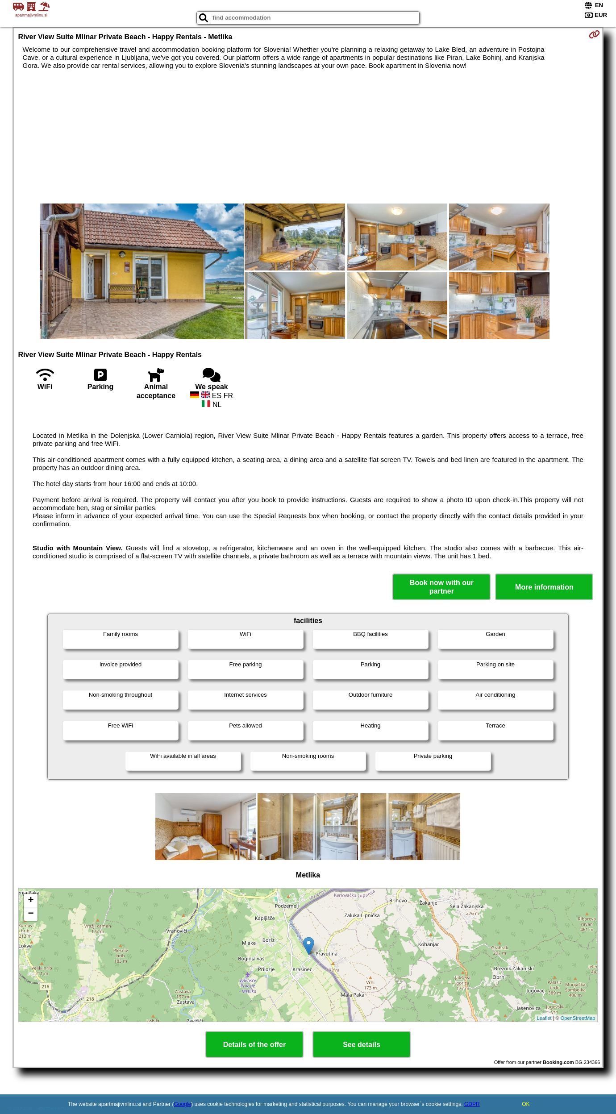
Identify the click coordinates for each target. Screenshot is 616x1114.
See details (361, 1044)
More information (544, 587)
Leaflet (544, 1018)
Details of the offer (254, 1044)
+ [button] (30, 900)
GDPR (472, 1104)
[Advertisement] (308, 136)
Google (182, 1104)
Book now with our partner (442, 587)
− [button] (30, 914)
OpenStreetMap (578, 1018)
